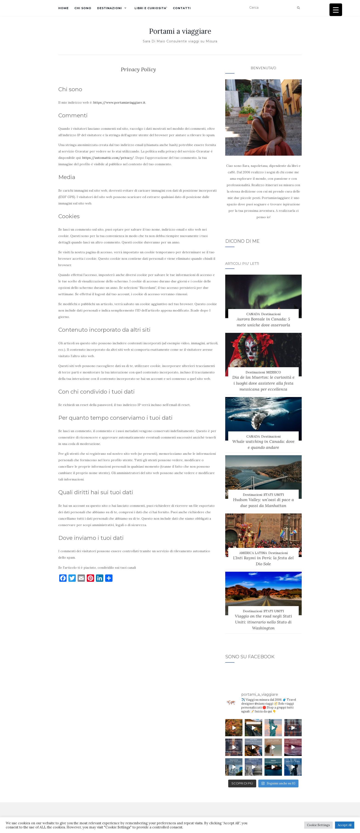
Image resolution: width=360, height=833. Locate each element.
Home (63, 8)
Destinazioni (271, 314)
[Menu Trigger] (335, 9)
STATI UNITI (274, 495)
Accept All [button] (345, 825)
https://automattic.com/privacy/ (108, 158)
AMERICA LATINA (253, 553)
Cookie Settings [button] (318, 825)
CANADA (253, 314)
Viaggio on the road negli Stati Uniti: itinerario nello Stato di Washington (263, 622)
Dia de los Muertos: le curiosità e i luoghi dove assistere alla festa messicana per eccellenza (263, 383)
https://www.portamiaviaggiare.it (119, 102)
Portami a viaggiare (180, 31)
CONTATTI (182, 8)
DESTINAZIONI (109, 8)
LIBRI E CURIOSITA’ (151, 8)
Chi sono (82, 8)
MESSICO (273, 372)
